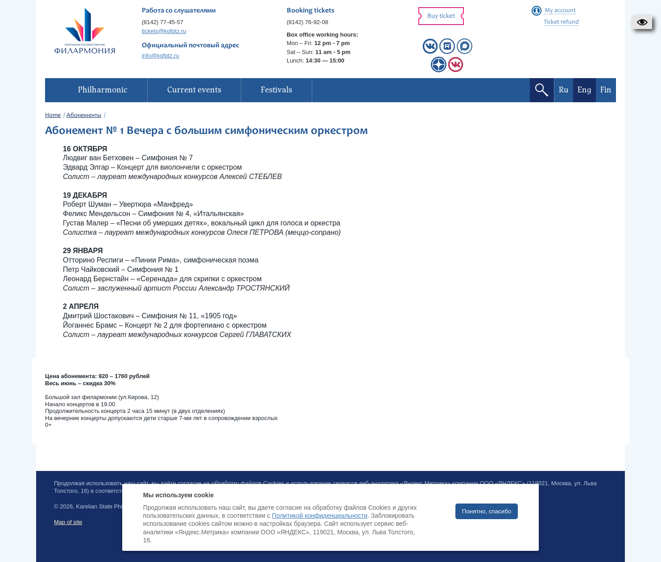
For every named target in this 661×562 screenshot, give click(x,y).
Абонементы (83, 115)
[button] (642, 22)
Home (53, 115)
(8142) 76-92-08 (307, 22)
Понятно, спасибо (486, 511)
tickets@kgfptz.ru (164, 31)
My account (560, 11)
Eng (584, 90)
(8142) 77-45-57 (162, 22)
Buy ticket (441, 16)
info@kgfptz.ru (160, 55)
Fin (605, 90)
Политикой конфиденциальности (320, 515)
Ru (564, 90)
